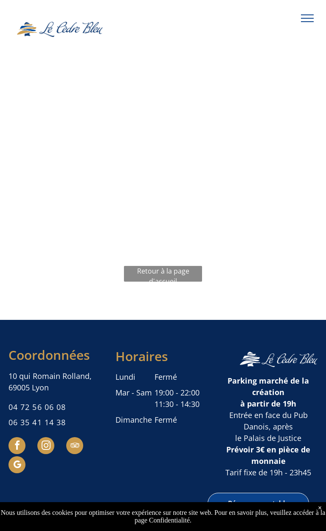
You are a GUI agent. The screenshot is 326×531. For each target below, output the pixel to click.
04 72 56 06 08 (37, 407)
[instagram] (45, 446)
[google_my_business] (16, 465)
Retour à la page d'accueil (163, 274)
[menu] (307, 18)
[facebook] (16, 446)
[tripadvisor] (74, 446)
